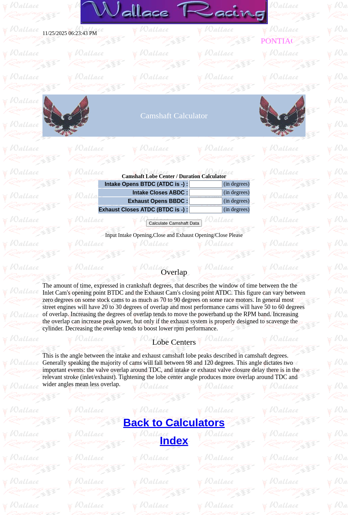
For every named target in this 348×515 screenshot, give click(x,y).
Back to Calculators (174, 422)
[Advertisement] (174, 67)
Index (174, 440)
